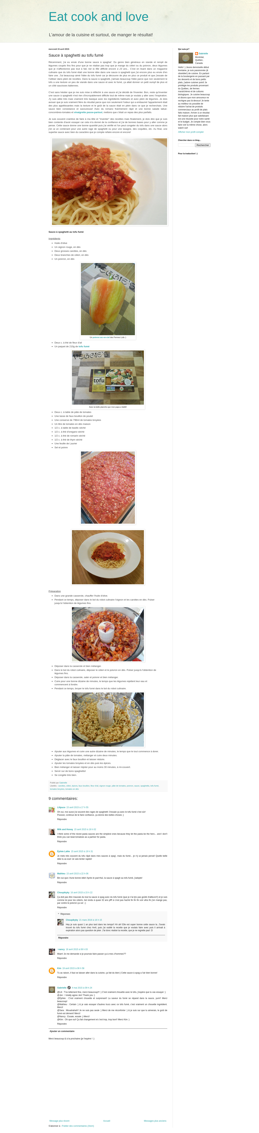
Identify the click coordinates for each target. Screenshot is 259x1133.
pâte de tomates (119, 786)
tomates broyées (57, 789)
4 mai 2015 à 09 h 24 (82, 988)
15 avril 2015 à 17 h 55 (77, 807)
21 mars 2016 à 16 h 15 (90, 920)
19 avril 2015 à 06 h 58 (73, 968)
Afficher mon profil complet (191, 132)
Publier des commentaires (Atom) (78, 1126)
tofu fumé (84, 346)
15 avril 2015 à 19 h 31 (82, 851)
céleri (68, 786)
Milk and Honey (65, 829)
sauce (136, 786)
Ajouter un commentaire (62, 1031)
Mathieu (61, 873)
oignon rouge (105, 786)
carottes (61, 786)
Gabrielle (61, 988)
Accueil (106, 1121)
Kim (59, 968)
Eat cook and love (99, 17)
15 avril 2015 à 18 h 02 (85, 829)
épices (75, 786)
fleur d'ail (94, 786)
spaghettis (144, 786)
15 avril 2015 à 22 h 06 (77, 873)
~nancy (61, 949)
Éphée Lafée (63, 851)
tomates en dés (72, 789)
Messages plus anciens (155, 1121)
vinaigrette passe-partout (88, 112)
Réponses (65, 914)
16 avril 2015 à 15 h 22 (81, 892)
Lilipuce (61, 807)
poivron (130, 786)
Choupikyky (63, 892)
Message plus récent (59, 1121)
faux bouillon (84, 786)
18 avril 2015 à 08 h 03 (77, 949)
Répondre (62, 819)
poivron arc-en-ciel (101, 337)
